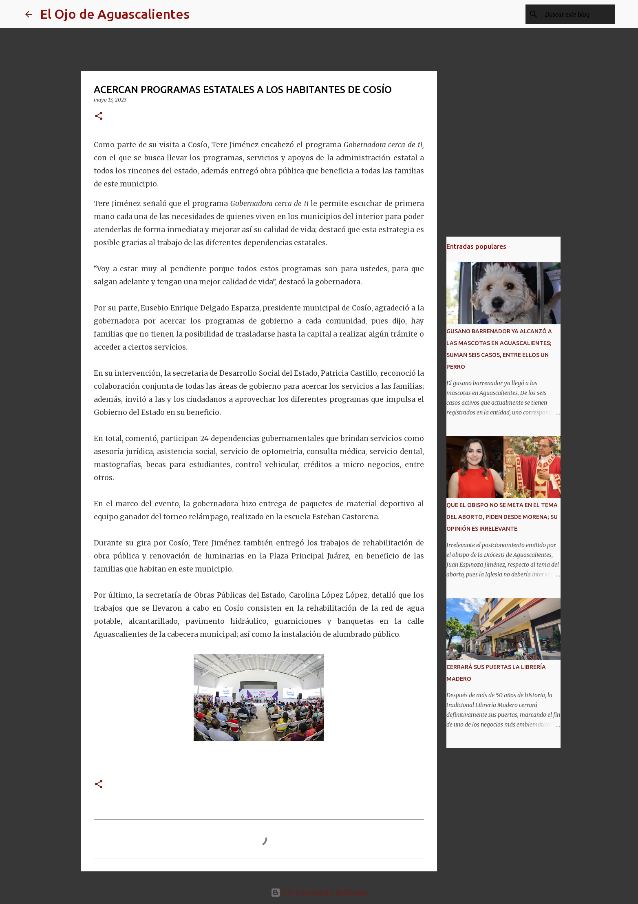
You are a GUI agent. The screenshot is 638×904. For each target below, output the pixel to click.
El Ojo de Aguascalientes (115, 14)
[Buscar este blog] (572, 14)
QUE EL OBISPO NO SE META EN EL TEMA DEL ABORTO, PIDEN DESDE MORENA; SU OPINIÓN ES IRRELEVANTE (502, 517)
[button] (99, 116)
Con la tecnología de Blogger (319, 892)
